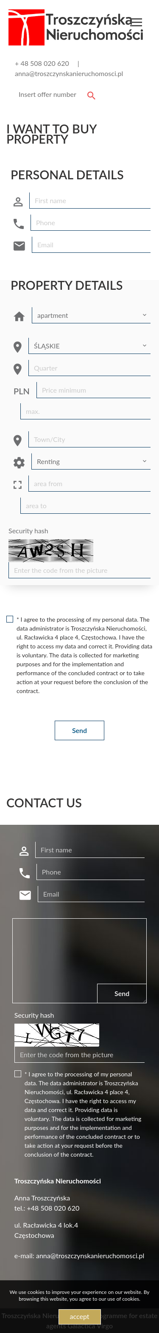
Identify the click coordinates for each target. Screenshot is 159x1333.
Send (79, 730)
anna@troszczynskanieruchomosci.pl (69, 73)
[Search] (55, 94)
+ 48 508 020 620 (42, 63)
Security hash (28, 530)
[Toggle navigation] (136, 23)
